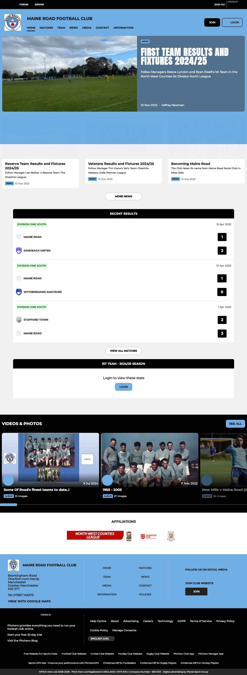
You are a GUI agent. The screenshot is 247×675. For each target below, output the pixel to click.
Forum (24, 4)
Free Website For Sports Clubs (40, 653)
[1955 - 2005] (149, 460)
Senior (39, 4)
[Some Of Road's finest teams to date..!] (50, 460)
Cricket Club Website (102, 653)
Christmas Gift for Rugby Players (158, 663)
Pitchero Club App (184, 653)
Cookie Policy (99, 630)
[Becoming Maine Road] (206, 137)
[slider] (8, 504)
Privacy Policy (225, 621)
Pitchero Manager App (210, 653)
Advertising (131, 621)
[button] (31, 27)
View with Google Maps (29, 601)
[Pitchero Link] (235, 6)
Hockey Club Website (130, 653)
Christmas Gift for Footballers (119, 663)
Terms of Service (201, 621)
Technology (165, 621)
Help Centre (98, 621)
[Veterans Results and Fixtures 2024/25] (123, 137)
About (115, 621)
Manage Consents (124, 630)
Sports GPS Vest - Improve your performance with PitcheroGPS (63, 663)
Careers (148, 621)
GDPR (181, 621)
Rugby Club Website (157, 653)
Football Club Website (74, 653)
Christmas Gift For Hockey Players (200, 663)
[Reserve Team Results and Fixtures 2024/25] (40, 137)
